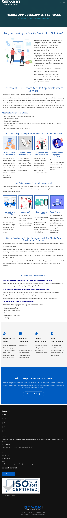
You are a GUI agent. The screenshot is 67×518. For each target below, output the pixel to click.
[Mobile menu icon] (64, 3)
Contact (6, 427)
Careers (6, 423)
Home (5, 414)
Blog (5, 431)
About (5, 419)
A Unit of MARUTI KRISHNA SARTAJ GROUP (33, 514)
